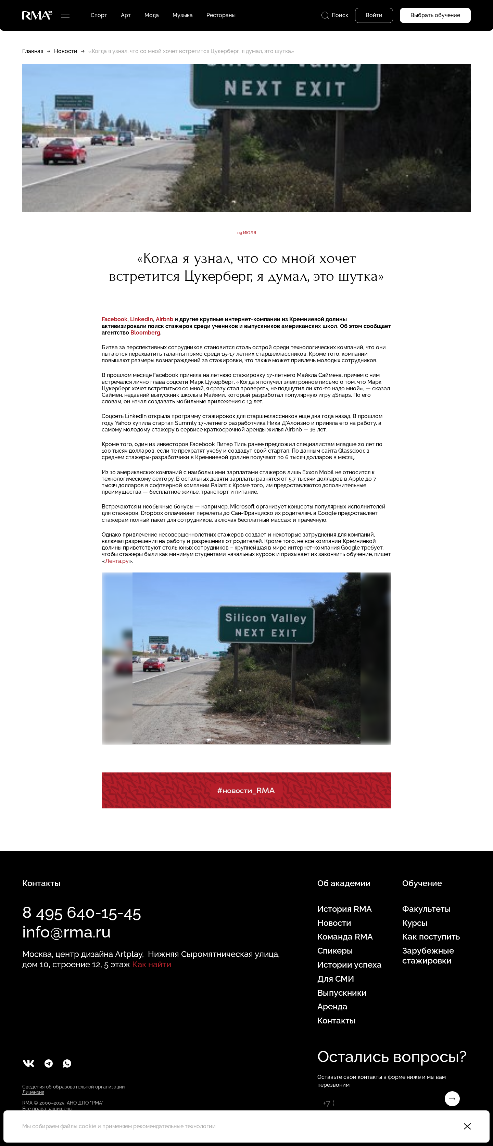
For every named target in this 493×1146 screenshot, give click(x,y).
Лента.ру (117, 561)
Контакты (336, 1020)
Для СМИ (335, 979)
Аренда (332, 1006)
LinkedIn (141, 319)
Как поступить (431, 937)
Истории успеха (349, 965)
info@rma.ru (66, 932)
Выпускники (342, 993)
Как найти (151, 964)
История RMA (344, 909)
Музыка (183, 15)
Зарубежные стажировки (428, 956)
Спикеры (335, 951)
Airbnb (164, 319)
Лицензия (33, 1092)
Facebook (114, 319)
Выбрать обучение (435, 15)
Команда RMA (345, 937)
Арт (126, 15)
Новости (65, 51)
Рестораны (221, 15)
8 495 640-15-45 (81, 912)
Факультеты (426, 909)
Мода (151, 15)
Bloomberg (145, 332)
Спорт (99, 15)
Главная (32, 51)
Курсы (415, 923)
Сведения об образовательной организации (73, 1087)
